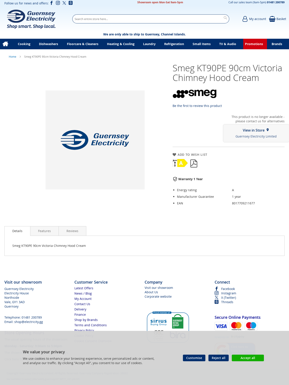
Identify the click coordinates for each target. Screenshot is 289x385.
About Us (151, 292)
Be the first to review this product (197, 106)
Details (17, 231)
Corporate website (158, 296)
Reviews (72, 231)
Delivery (80, 309)
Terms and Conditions (90, 325)
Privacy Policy (84, 330)
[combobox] (150, 19)
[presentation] (17, 231)
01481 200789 (32, 317)
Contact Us (82, 304)
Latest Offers (83, 288)
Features (44, 231)
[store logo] (31, 19)
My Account (83, 299)
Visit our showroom (159, 288)
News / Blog (83, 293)
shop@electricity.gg (28, 322)
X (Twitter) (228, 297)
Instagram (228, 293)
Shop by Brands (86, 320)
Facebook (228, 289)
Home (13, 56)
